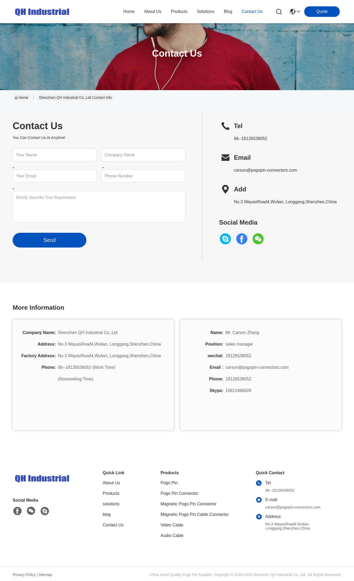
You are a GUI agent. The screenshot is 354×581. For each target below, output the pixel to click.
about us (152, 11)
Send (49, 240)
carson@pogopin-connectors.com (265, 170)
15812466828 (238, 390)
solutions (205, 11)
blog (228, 11)
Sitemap (45, 575)
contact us (252, 11)
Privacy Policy (24, 575)
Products (111, 493)
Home (129, 11)
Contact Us (113, 525)
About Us (111, 483)
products (179, 11)
